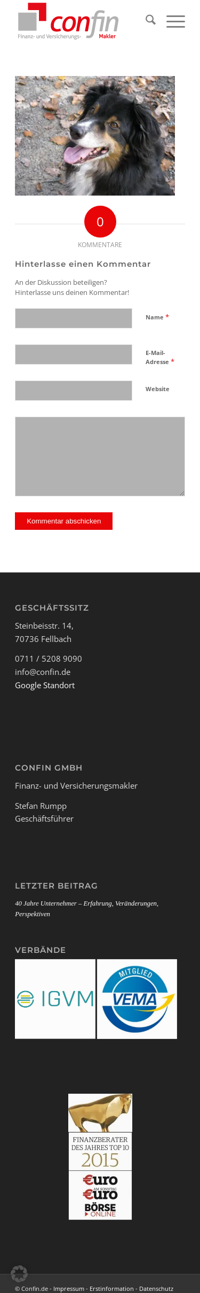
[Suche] (145, 21)
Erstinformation (112, 1288)
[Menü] (170, 21)
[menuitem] (145, 21)
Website (158, 389)
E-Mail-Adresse (160, 358)
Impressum (68, 1288)
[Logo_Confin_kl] (83, 21)
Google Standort (45, 685)
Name (157, 317)
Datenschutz (156, 1288)
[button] (19, 1274)
